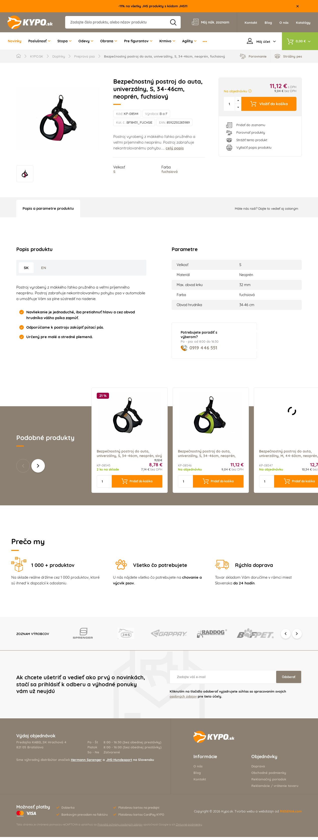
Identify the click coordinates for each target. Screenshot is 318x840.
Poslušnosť (39, 41)
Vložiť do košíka (269, 104)
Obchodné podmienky (268, 776)
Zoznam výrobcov (32, 637)
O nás (197, 769)
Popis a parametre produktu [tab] (48, 211)
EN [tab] (43, 270)
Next (297, 637)
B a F (163, 114)
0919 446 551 (199, 351)
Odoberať (288, 680)
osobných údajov (183, 699)
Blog (197, 776)
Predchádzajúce (23, 469)
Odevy (85, 41)
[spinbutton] (229, 104)
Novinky (14, 41)
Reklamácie (260, 789)
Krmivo (167, 41)
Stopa (64, 41)
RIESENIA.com (291, 814)
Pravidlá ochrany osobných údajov (120, 827)
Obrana (108, 41)
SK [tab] (26, 270)
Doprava (258, 769)
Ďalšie (38, 469)
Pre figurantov (138, 41)
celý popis (175, 148)
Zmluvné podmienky (189, 827)
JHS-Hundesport (119, 763)
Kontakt (199, 782)
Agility (189, 41)
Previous (286, 637)
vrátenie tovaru (286, 789)
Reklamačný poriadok (268, 782)
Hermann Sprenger (86, 763)
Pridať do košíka (137, 484)
